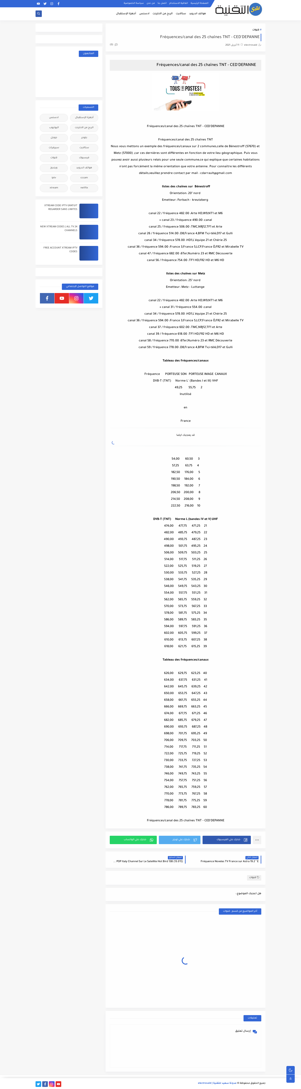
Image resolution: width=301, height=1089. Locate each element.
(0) (114, 45)
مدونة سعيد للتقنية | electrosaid (217, 1083)
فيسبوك (84, 158)
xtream (54, 188)
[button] (227, 840)
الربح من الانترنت (163, 13)
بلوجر (84, 137)
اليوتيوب (54, 127)
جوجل (54, 137)
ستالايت (181, 13)
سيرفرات (54, 148)
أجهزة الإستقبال (126, 13)
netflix (84, 188)
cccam (84, 178)
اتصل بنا (162, 3)
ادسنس (144, 13)
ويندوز (53, 168)
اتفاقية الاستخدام (178, 3)
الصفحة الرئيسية (199, 3)
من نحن (151, 3)
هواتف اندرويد (197, 13)
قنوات (255, 30)
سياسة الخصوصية (134, 3)
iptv (54, 178)
